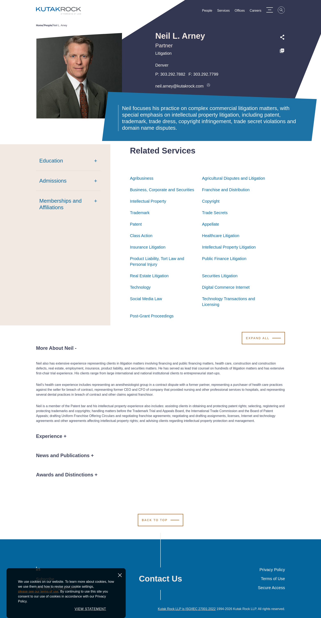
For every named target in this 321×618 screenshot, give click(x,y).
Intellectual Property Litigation (229, 247)
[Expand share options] (282, 37)
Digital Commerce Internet (226, 287)
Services (226, 11)
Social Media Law (146, 299)
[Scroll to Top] (160, 520)
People (210, 11)
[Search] (284, 11)
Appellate (210, 224)
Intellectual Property (148, 201)
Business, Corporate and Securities (162, 190)
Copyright (211, 201)
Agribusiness (142, 178)
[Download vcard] (208, 86)
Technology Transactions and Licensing (236, 301)
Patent (136, 224)
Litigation (163, 53)
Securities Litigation (219, 276)
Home (39, 25)
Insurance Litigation (147, 247)
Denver (161, 65)
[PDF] (282, 51)
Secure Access (271, 588)
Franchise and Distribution (226, 190)
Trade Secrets (215, 213)
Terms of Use (273, 579)
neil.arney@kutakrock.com (179, 86)
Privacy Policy (272, 570)
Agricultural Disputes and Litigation (233, 178)
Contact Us (160, 579)
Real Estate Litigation (149, 276)
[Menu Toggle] (272, 10)
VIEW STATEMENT (90, 609)
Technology (140, 287)
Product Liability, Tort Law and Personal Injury (164, 261)
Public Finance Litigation (224, 258)
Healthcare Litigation (220, 236)
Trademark (140, 213)
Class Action (141, 236)
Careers (258, 11)
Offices (242, 11)
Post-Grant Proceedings (152, 316)
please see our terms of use (38, 591)
